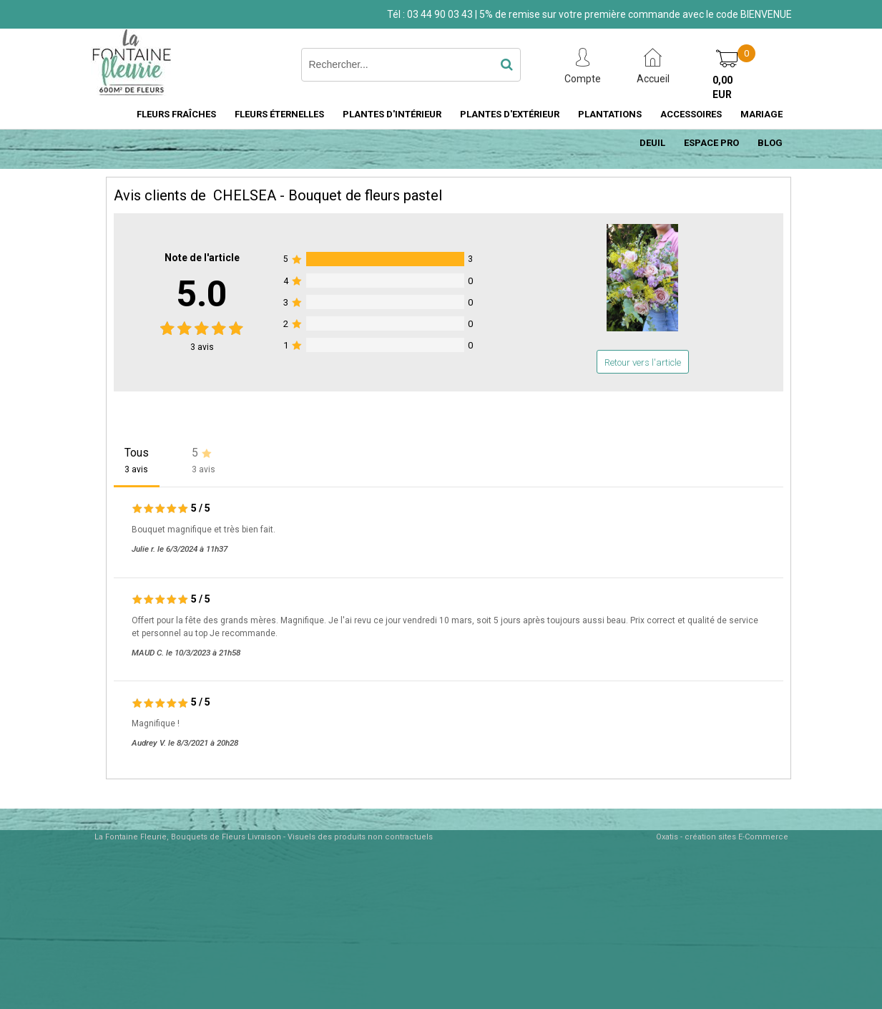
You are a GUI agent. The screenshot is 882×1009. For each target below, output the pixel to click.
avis (202, 347)
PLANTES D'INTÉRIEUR (392, 114)
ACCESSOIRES (691, 114)
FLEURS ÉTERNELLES (279, 114)
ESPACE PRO (711, 142)
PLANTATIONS (610, 114)
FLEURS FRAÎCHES (176, 114)
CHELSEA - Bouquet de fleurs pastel (327, 195)
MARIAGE (761, 114)
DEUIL (652, 142)
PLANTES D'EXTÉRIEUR (509, 114)
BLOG (770, 142)
